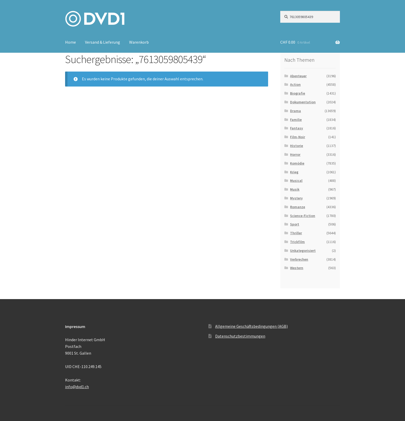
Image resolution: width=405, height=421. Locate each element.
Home (70, 42)
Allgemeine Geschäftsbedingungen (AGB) (251, 326)
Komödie (297, 163)
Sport (294, 224)
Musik (294, 189)
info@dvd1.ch (77, 386)
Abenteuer (298, 76)
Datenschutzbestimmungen (240, 336)
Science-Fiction (302, 215)
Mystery (296, 198)
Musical (296, 180)
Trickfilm (297, 241)
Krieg (294, 172)
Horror (295, 154)
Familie (296, 119)
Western (296, 268)
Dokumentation (303, 102)
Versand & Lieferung (102, 42)
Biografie (297, 93)
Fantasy (296, 128)
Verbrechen (299, 259)
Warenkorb (139, 42)
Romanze (297, 207)
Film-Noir (297, 137)
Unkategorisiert (303, 250)
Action (295, 84)
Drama (295, 110)
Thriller (296, 233)
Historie (296, 145)
